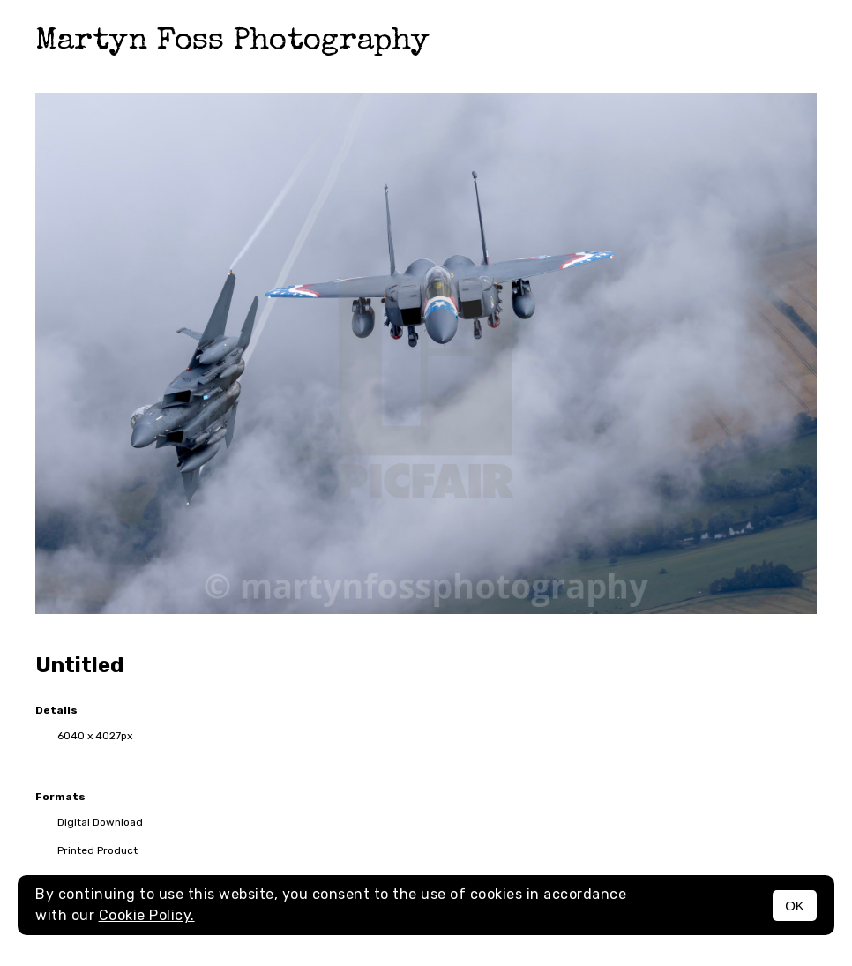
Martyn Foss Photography (232, 41)
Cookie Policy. (147, 915)
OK (794, 905)
